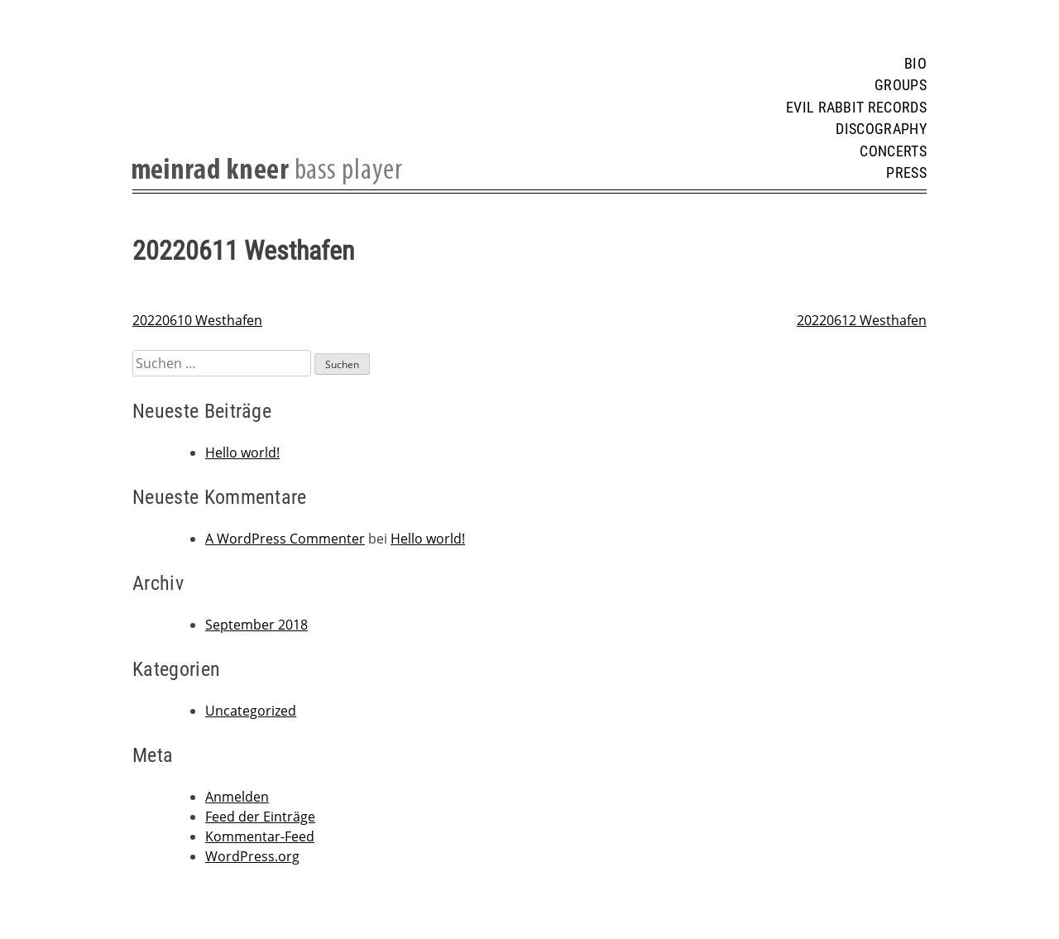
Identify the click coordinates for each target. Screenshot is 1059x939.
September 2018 (256, 625)
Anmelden (237, 797)
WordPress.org (252, 856)
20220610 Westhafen (197, 320)
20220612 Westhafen (862, 320)
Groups (901, 85)
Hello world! (242, 452)
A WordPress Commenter (285, 538)
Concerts (893, 151)
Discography (881, 129)
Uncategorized (250, 711)
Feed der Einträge (260, 816)
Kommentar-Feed (259, 836)
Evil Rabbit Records (856, 107)
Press (906, 173)
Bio (915, 63)
